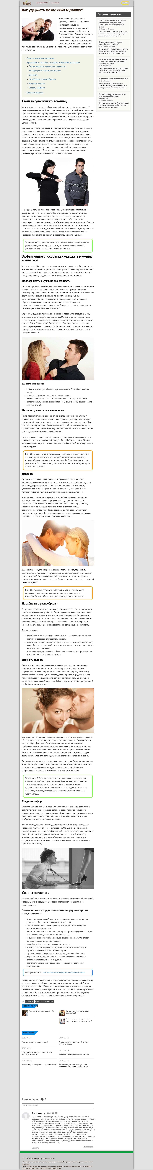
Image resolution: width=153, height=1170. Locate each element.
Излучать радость (37, 84)
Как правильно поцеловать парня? (35, 1042)
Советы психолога (35, 93)
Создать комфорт (37, 88)
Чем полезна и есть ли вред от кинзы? (113, 79)
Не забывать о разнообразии (42, 79)
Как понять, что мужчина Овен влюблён (74, 1054)
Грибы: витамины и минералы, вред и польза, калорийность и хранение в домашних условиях (113, 62)
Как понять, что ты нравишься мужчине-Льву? (39, 1065)
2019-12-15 (52, 1113)
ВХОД (125, 2)
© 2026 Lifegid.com (30, 1158)
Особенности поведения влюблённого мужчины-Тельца (73, 1043)
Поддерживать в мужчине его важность (47, 66)
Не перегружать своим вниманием (45, 71)
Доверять (33, 75)
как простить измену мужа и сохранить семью (64, 973)
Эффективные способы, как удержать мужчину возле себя (53, 63)
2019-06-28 (26, 1038)
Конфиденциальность (46, 1158)
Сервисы (56, 3)
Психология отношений (44, 1001)
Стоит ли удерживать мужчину (40, 58)
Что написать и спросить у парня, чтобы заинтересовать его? (37, 1053)
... (120, 36)
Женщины (29, 1001)
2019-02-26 (26, 1048)
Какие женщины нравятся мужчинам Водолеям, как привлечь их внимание (73, 1066)
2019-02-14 (64, 1038)
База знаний (42, 3)
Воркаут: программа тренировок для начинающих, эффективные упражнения (112, 96)
